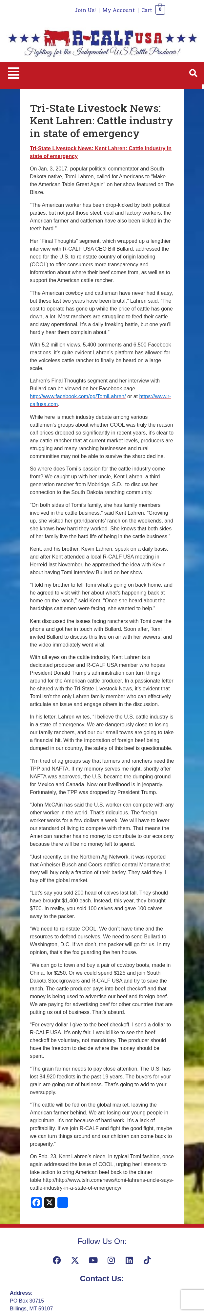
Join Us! (85, 10)
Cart (146, 10)
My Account (118, 10)
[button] (13, 73)
